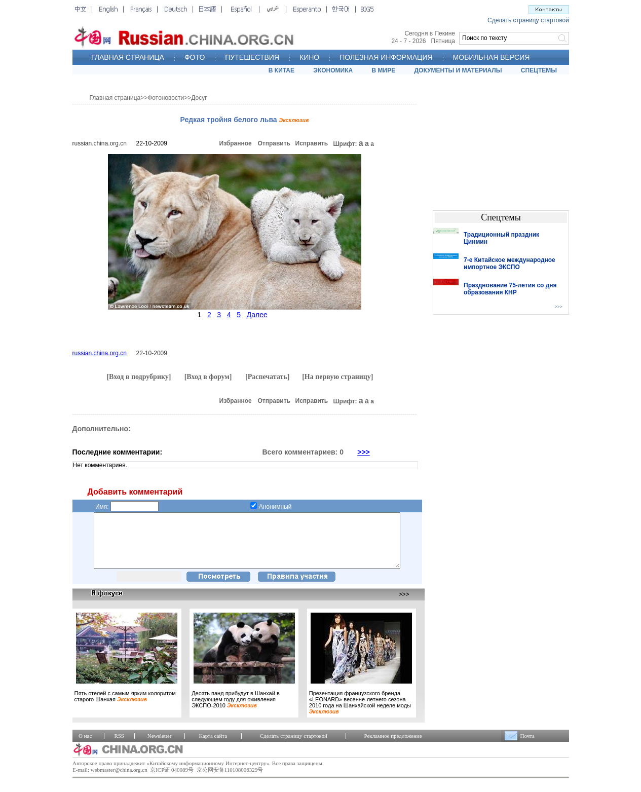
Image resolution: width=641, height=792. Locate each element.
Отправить (274, 143)
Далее (257, 315)
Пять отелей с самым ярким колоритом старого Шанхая (125, 707)
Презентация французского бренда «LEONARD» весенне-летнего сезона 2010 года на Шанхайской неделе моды (360, 713)
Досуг (199, 97)
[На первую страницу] (337, 377)
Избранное (235, 143)
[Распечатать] (267, 377)
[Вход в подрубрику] (138, 377)
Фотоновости (165, 97)
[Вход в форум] (208, 377)
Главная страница (115, 97)
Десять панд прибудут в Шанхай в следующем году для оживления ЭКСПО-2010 (236, 710)
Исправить (311, 143)
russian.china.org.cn (99, 143)
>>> (363, 452)
